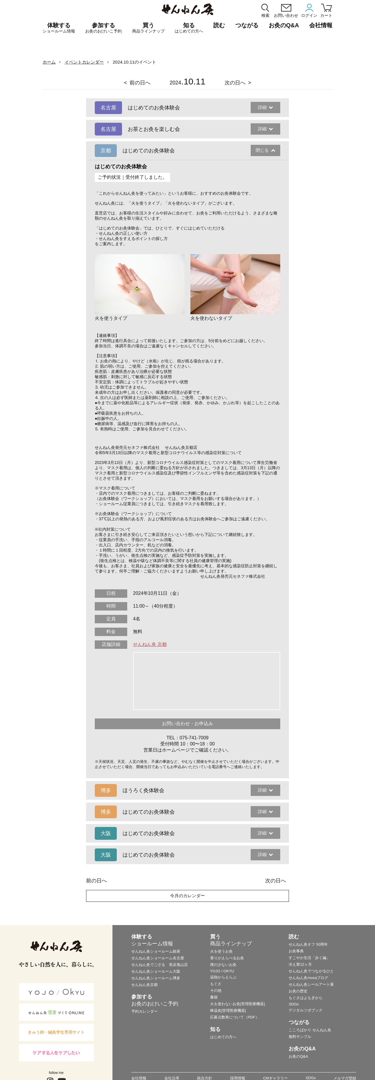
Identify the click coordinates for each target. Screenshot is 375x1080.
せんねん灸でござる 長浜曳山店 (159, 964)
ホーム (49, 61)
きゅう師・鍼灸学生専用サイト (56, 1032)
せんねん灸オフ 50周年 (308, 944)
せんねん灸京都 (144, 985)
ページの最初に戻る (361, 1066)
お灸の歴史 (298, 991)
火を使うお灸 (221, 951)
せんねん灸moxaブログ (308, 978)
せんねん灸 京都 (150, 644)
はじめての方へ (223, 1037)
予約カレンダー (144, 1011)
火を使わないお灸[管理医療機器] (237, 1004)
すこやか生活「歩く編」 (309, 958)
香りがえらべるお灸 (227, 958)
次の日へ (235, 83)
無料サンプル (300, 1036)
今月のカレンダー (187, 895)
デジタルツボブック (306, 1010)
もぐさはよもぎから (306, 998)
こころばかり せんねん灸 (310, 1030)
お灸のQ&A (284, 25)
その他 (215, 990)
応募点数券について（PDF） (234, 1017)
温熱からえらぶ (223, 977)
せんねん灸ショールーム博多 (155, 978)
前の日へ (140, 83)
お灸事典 (296, 951)
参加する (103, 28)
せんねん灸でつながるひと (311, 971)
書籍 (214, 997)
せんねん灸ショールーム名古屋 (157, 958)
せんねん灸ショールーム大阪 (155, 971)
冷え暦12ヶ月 (300, 964)
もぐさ (215, 984)
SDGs (294, 1004)
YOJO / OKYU (222, 971)
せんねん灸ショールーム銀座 (155, 951)
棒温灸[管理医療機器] (228, 1010)
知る (189, 28)
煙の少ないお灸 (223, 964)
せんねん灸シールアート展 (311, 984)
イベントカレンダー (84, 61)
